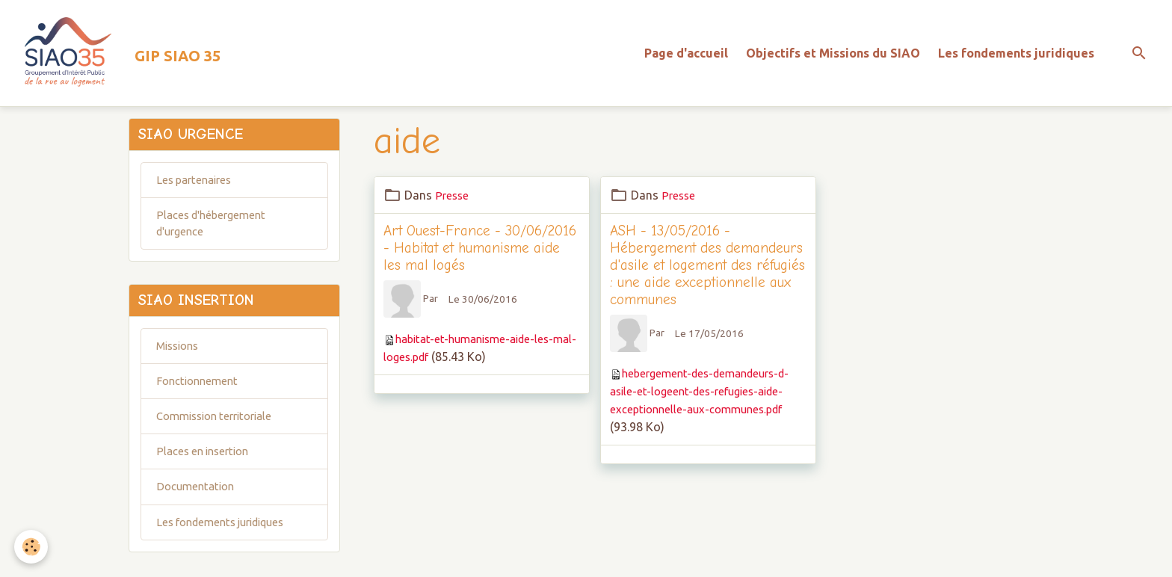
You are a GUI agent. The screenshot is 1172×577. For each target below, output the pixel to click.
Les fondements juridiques (1016, 57)
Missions (180, 363)
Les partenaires (197, 190)
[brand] (121, 57)
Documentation (198, 509)
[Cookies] (32, 546)
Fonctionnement (200, 400)
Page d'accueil (686, 57)
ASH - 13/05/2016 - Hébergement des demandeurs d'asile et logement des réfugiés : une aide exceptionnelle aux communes (707, 272)
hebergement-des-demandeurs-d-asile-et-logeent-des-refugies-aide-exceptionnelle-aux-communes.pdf (707, 398)
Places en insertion (206, 473)
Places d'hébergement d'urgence (215, 236)
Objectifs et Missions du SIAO (833, 57)
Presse (452, 202)
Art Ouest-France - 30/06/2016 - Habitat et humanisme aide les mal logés (479, 254)
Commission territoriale (220, 436)
